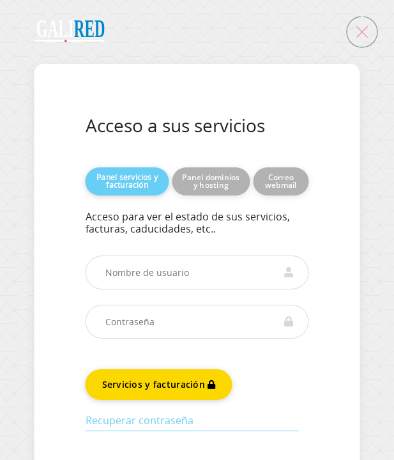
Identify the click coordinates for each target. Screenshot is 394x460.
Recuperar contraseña (139, 420)
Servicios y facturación (159, 384)
